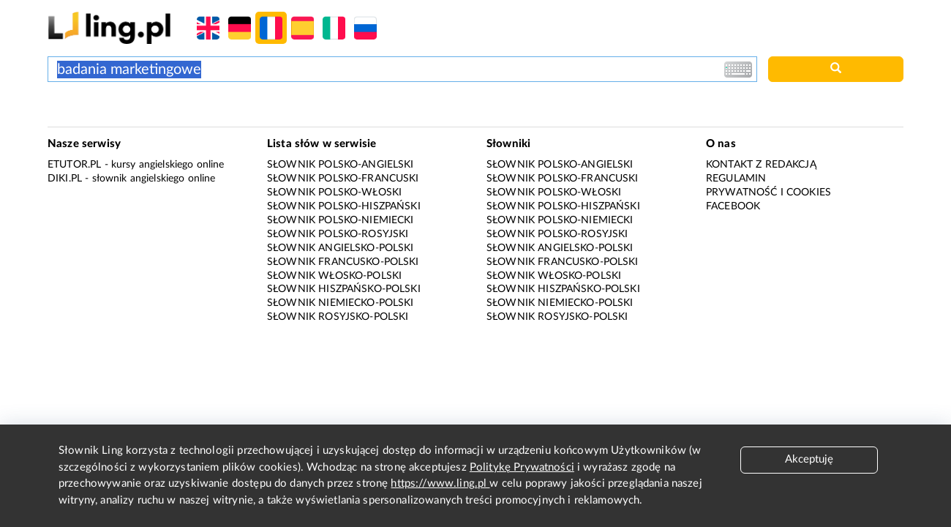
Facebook (733, 206)
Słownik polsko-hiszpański (344, 206)
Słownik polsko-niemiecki (340, 220)
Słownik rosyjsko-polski (337, 317)
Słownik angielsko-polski (340, 248)
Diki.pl (65, 178)
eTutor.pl (74, 165)
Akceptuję (809, 459)
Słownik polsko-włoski (334, 192)
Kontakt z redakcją (761, 165)
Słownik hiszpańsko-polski (344, 289)
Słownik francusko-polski (343, 262)
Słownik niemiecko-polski (340, 303)
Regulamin (736, 178)
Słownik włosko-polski (334, 276)
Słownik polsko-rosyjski (337, 234)
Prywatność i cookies (768, 192)
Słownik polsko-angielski (340, 165)
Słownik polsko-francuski (343, 178)
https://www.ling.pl (440, 483)
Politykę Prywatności (522, 467)
